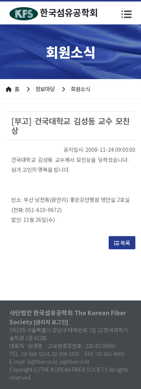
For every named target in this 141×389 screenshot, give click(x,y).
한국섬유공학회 (53, 13)
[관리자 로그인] (51, 322)
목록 (122, 243)
